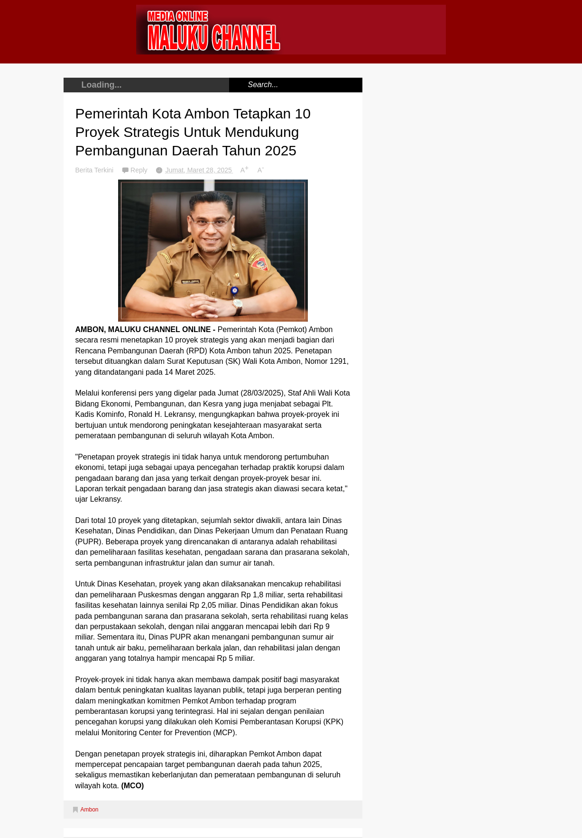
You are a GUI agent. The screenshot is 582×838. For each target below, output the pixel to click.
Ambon (90, 809)
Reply (139, 170)
